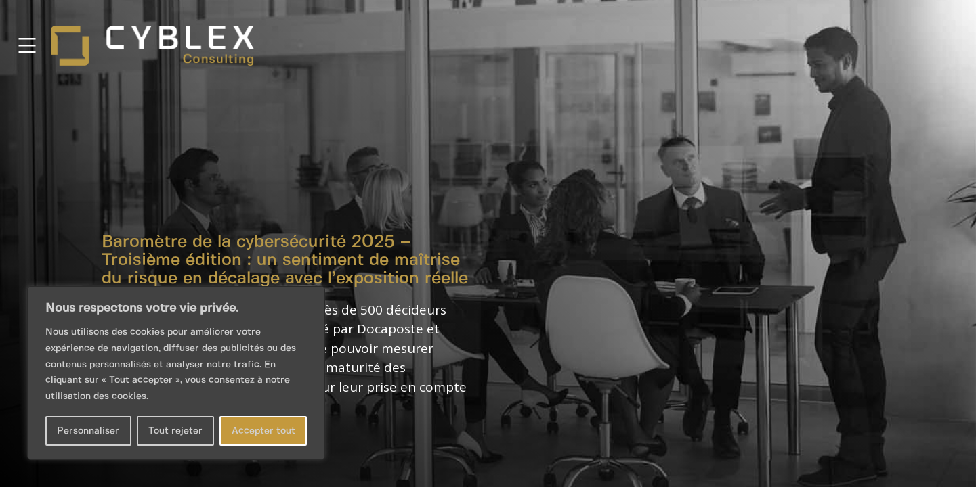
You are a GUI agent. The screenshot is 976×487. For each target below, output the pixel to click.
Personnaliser (88, 431)
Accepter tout (263, 431)
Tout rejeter (175, 431)
